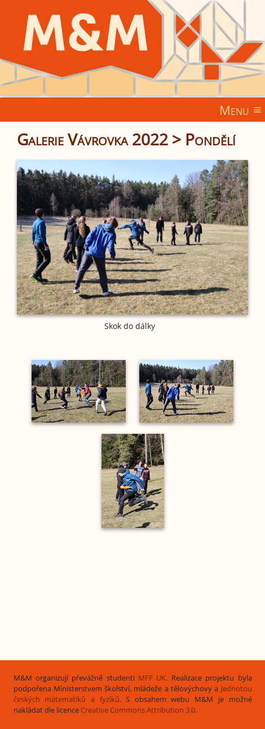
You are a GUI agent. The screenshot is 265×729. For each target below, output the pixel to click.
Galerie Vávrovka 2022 (92, 139)
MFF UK (152, 678)
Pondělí (210, 139)
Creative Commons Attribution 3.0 (138, 710)
